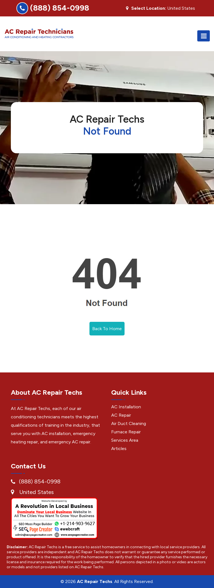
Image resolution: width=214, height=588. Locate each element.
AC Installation (126, 406)
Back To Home (107, 328)
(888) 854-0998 (59, 8)
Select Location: (148, 8)
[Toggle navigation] (203, 35)
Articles (119, 448)
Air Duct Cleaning (128, 423)
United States (36, 492)
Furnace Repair (126, 431)
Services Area (124, 440)
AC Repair (121, 415)
